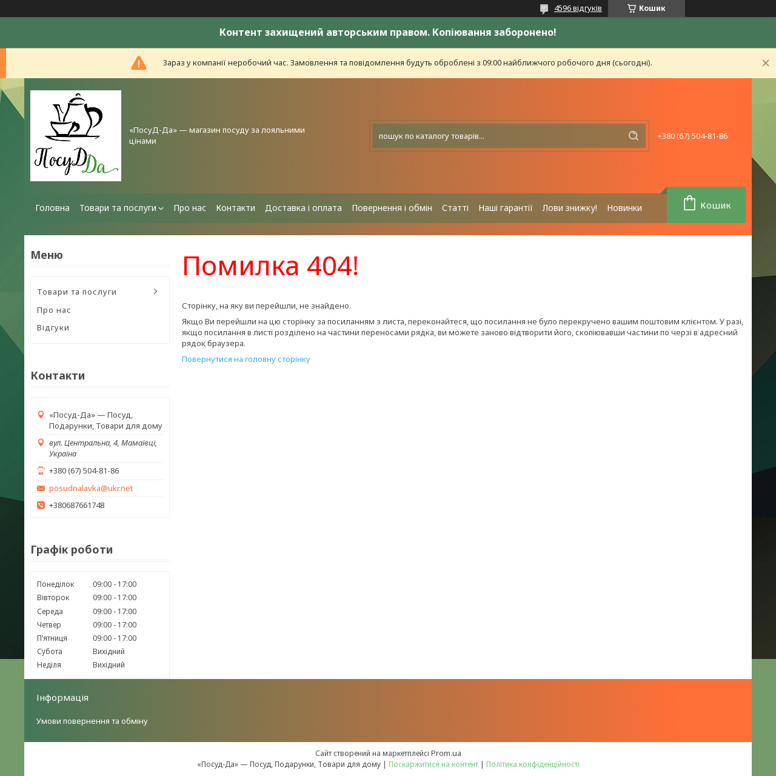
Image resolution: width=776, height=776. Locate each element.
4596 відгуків (578, 7)
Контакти (235, 207)
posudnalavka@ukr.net (91, 488)
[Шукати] (633, 136)
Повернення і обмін (392, 207)
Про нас (189, 207)
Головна (52, 207)
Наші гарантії (505, 207)
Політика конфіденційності (533, 764)
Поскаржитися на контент (433, 764)
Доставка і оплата (303, 207)
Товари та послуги (117, 207)
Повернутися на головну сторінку (246, 358)
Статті (455, 207)
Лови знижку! (570, 207)
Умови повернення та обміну (92, 720)
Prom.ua (446, 753)
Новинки (624, 207)
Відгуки (53, 327)
